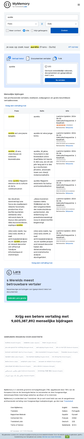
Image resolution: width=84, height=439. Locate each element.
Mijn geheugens (39, 30)
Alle (26, 30)
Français (65, 418)
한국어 (74, 425)
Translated (17, 421)
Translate (14, 411)
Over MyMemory (16, 407)
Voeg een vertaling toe (15, 106)
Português (76, 411)
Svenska (75, 407)
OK (67, 437)
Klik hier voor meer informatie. (51, 437)
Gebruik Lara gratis (17, 298)
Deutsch (65, 421)
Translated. (68, 401)
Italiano (64, 411)
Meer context (13, 30)
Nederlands (66, 425)
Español (65, 414)
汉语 (73, 421)
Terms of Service (17, 425)
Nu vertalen (60, 80)
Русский (75, 414)
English (64, 407)
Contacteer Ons (16, 418)
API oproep (73, 47)
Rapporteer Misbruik (18, 414)
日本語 (74, 418)
